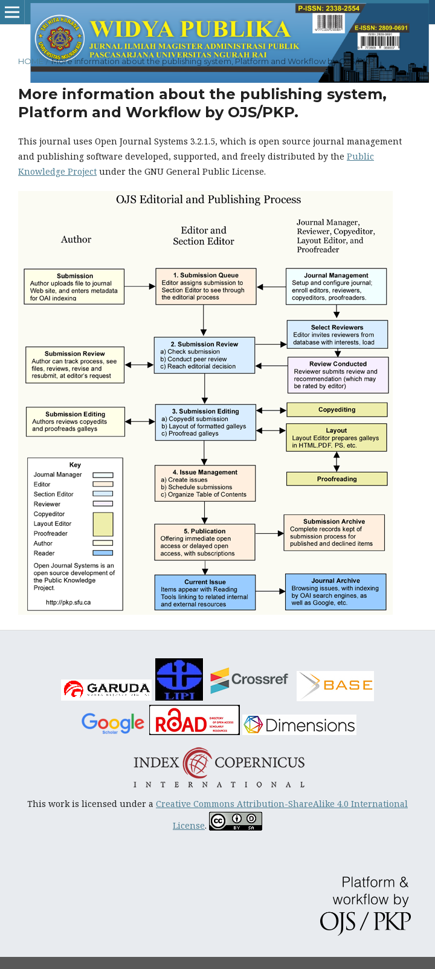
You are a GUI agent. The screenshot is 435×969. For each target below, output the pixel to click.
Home (31, 61)
